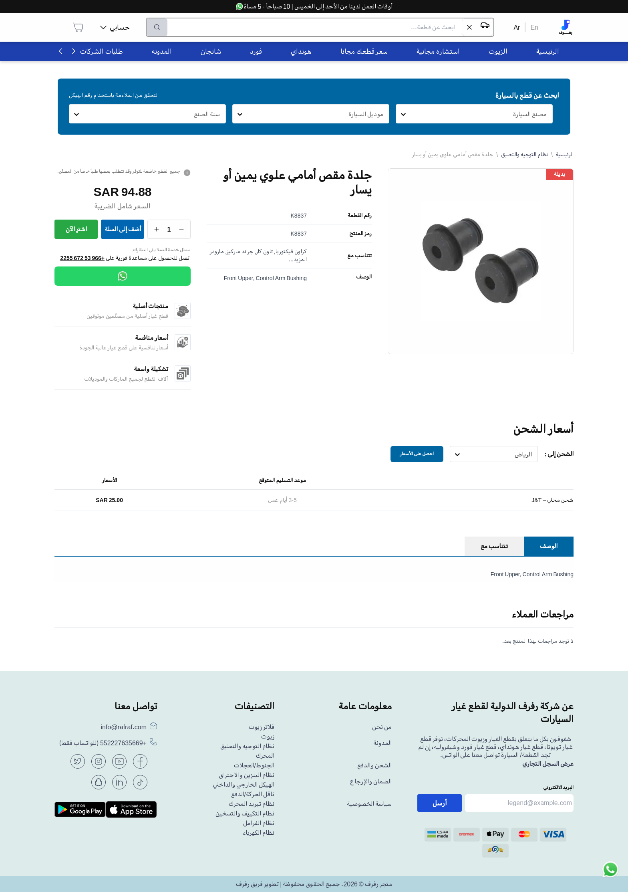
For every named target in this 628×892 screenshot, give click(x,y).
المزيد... (298, 259)
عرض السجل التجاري (548, 764)
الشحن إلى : (559, 454)
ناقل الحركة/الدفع (252, 794)
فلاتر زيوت (261, 727)
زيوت (267, 737)
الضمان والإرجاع (371, 781)
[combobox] (546, 114)
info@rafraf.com (124, 727)
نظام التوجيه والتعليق (524, 154)
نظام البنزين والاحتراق (246, 775)
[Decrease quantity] (181, 229)
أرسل (440, 803)
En (534, 27)
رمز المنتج (360, 233)
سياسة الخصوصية (369, 804)
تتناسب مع (359, 255)
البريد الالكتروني (558, 788)
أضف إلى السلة (123, 229)
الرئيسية (565, 154)
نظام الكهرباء (258, 833)
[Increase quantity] (157, 229)
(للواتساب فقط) (103, 743)
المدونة (382, 743)
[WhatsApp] (122, 276)
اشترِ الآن (76, 229)
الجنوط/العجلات (254, 765)
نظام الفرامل (258, 823)
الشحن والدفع (374, 765)
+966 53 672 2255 (82, 257)
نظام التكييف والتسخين (244, 813)
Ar (516, 27)
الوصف (364, 277)
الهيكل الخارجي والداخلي (243, 785)
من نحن (382, 727)
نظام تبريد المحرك (251, 804)
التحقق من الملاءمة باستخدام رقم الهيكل (114, 95)
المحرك (265, 756)
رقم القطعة (360, 215)
